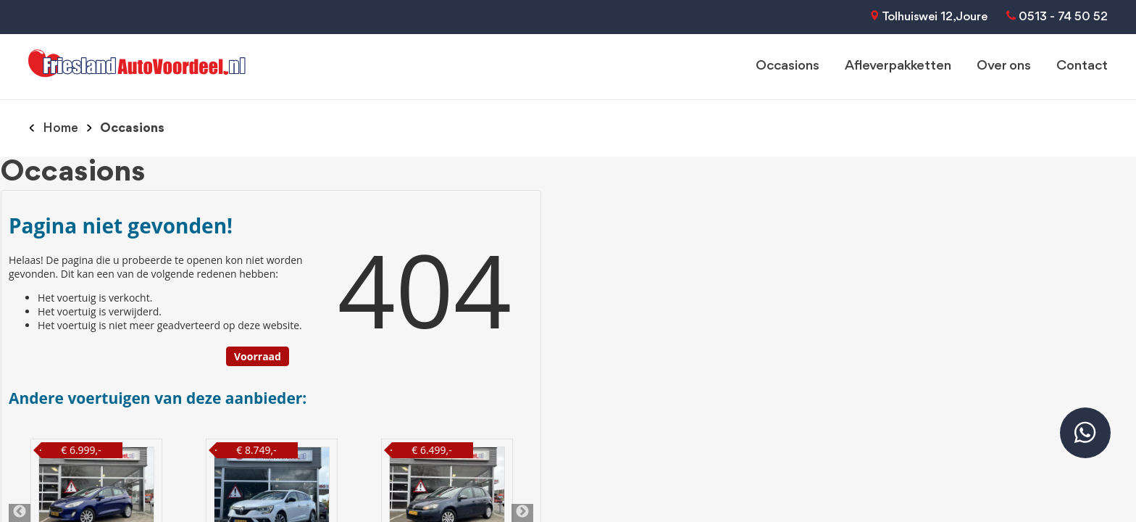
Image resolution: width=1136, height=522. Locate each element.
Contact (1082, 66)
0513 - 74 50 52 (1063, 17)
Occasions (787, 66)
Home (60, 128)
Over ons (1004, 66)
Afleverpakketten (898, 66)
